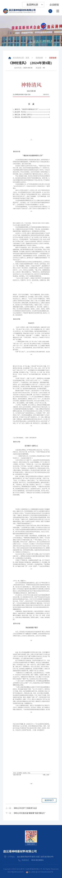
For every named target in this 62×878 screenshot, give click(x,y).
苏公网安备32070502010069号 (39, 872)
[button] (28, 42)
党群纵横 (39, 58)
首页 (27, 58)
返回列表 (48, 800)
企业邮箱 (54, 4)
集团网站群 (32, 4)
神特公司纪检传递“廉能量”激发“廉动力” (29, 813)
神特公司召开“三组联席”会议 (25, 808)
